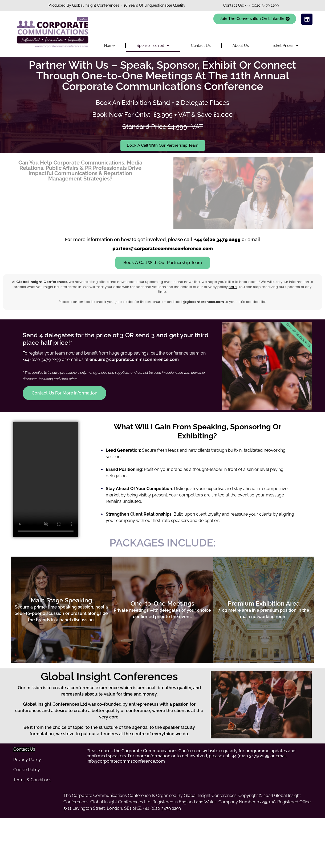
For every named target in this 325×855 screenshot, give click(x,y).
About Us (241, 45)
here (233, 286)
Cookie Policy (26, 769)
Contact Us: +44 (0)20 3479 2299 (251, 5)
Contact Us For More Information (64, 393)
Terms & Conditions (32, 779)
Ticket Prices (284, 45)
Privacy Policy (27, 759)
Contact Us (201, 45)
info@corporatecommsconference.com (126, 761)
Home (109, 45)
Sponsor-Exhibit (153, 45)
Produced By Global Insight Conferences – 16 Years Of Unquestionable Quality (116, 5)
